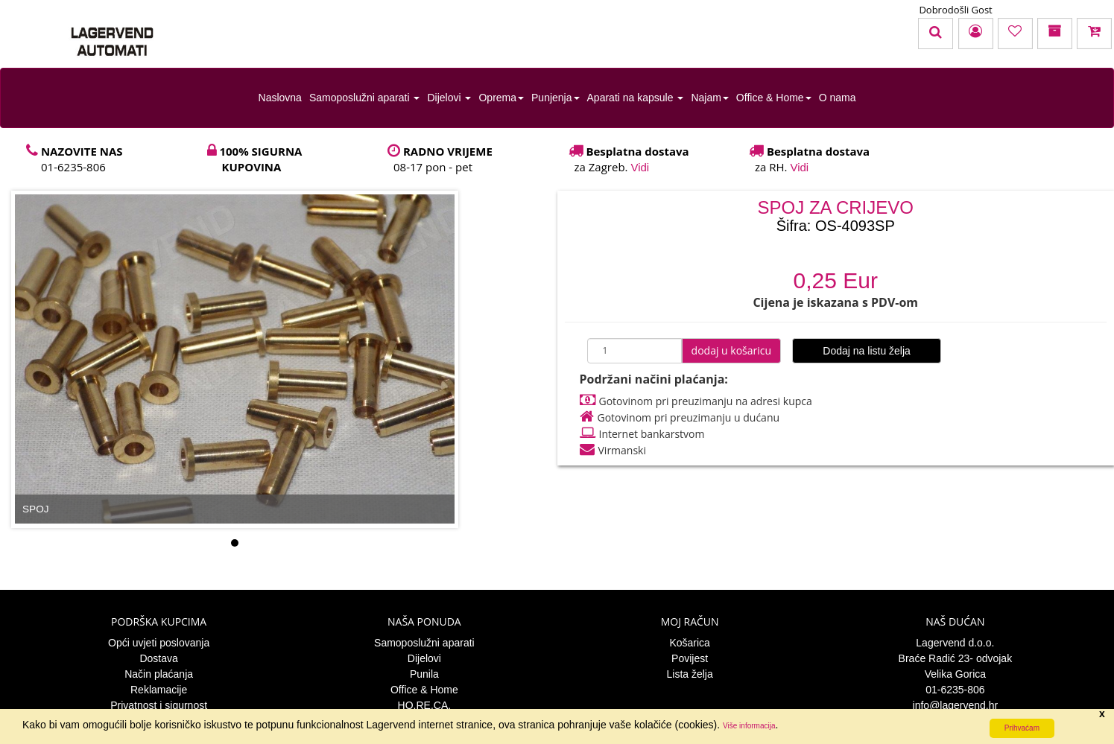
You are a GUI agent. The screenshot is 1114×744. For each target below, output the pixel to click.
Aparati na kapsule (635, 98)
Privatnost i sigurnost (158, 705)
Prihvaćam (1021, 728)
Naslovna (280, 98)
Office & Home (773, 98)
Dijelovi (449, 98)
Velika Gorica (955, 674)
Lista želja (689, 674)
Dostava (158, 658)
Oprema (501, 98)
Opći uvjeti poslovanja (158, 643)
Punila (424, 674)
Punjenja (555, 98)
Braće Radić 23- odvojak (956, 658)
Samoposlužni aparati (364, 98)
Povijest (689, 658)
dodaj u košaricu (731, 350)
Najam (709, 98)
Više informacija (749, 726)
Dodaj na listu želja (867, 351)
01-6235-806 (954, 690)
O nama (837, 98)
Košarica (689, 643)
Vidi (639, 167)
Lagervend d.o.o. (955, 643)
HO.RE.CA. (425, 705)
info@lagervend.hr (956, 705)
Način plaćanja (158, 674)
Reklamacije (158, 690)
